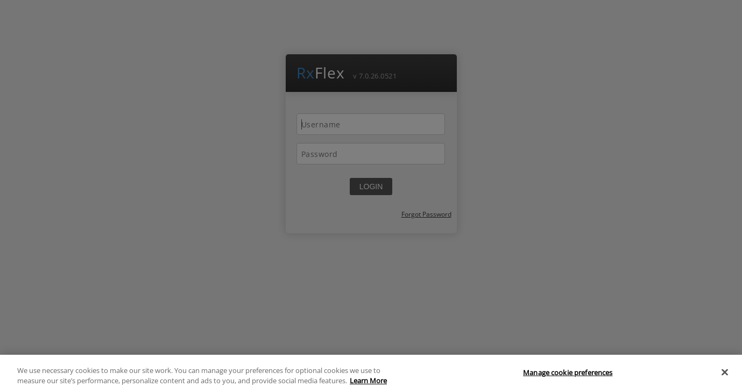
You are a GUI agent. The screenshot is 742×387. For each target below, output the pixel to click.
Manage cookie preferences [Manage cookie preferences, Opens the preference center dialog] (567, 374)
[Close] (725, 374)
